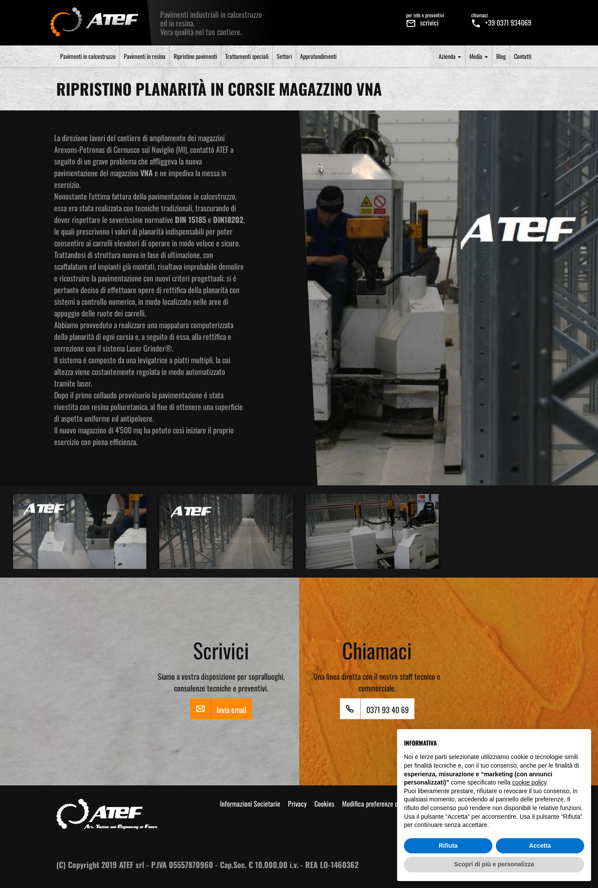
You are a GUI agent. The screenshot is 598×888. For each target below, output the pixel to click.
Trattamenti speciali (246, 56)
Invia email (218, 708)
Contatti (522, 56)
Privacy (297, 803)
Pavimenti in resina (144, 56)
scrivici (425, 19)
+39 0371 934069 (501, 19)
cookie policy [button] (529, 782)
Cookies (324, 803)
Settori (284, 56)
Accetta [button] (540, 845)
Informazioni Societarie (250, 803)
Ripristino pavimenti (195, 56)
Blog (501, 56)
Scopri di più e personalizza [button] (494, 864)
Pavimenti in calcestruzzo (88, 56)
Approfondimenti (318, 56)
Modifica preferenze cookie (377, 803)
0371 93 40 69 (374, 708)
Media (478, 56)
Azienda (450, 56)
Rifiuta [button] (448, 845)
